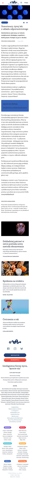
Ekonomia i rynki (7, 438)
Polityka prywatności (15, 420)
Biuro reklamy (15, 412)
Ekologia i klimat (7, 446)
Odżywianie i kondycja (7, 469)
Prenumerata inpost (15, 409)
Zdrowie (5, 22)
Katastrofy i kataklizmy (7, 452)
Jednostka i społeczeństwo (22, 455)
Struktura (8, 427)
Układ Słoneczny (22, 430)
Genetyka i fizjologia (22, 452)
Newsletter (15, 355)
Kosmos (23, 427)
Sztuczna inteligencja (7, 436)
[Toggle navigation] (3, 3)
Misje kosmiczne (22, 438)
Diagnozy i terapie (7, 466)
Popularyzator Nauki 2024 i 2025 (13, 3)
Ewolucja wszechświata (22, 436)
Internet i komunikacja (22, 466)
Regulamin (15, 416)
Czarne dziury (22, 432)
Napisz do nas (15, 414)
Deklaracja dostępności (15, 418)
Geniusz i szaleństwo (22, 450)
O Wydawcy (15, 411)
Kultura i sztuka (7, 439)
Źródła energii (22, 468)
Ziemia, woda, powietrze (7, 448)
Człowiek (23, 443)
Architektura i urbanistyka (22, 464)
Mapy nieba (22, 439)
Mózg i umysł (22, 448)
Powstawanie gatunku (22, 446)
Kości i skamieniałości (7, 450)
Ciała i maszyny (22, 469)
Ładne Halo (17, 475)
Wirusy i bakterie (7, 464)
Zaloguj (26, 2)
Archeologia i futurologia (22, 453)
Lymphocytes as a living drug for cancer (15, 108)
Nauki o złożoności (7, 434)
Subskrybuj (15, 407)
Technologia (23, 461)
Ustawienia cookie (15, 422)
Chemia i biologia (8, 432)
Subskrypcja (15, 360)
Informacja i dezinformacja (22, 457)
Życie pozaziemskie (22, 434)
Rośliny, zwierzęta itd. (7, 453)
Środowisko (8, 443)
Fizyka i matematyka (7, 430)
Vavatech (18, 476)
